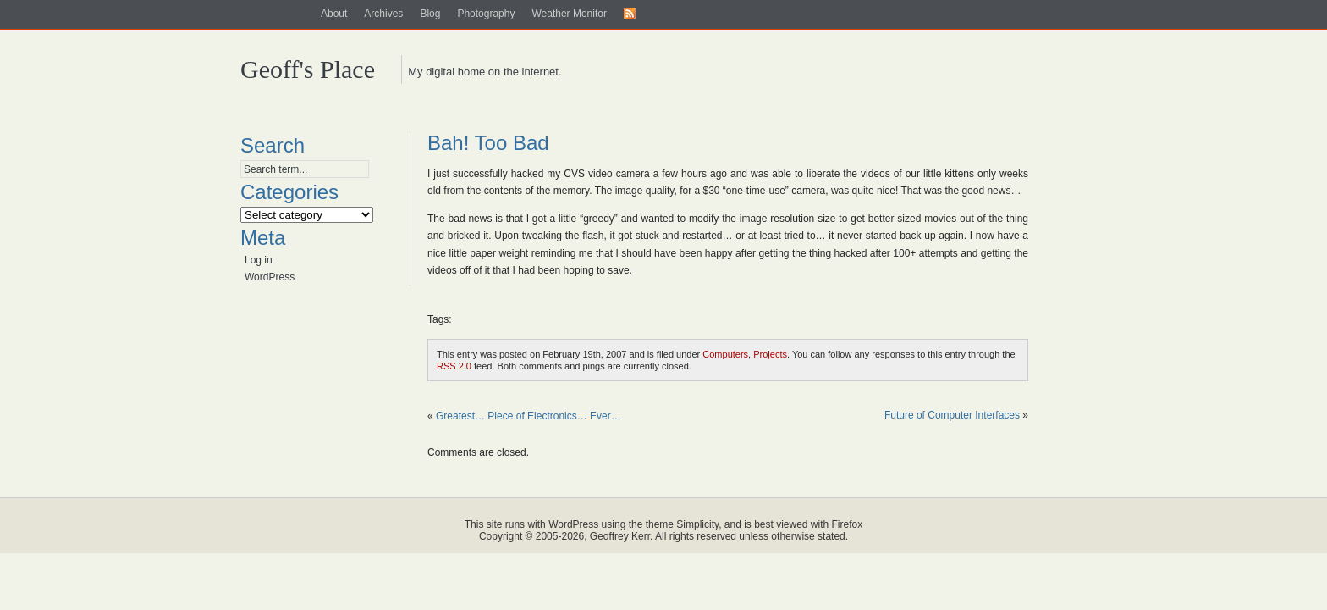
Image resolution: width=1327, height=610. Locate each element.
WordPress (270, 277)
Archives (383, 13)
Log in (259, 260)
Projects (770, 354)
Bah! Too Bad (488, 142)
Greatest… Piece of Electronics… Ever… (528, 416)
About (334, 13)
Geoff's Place (307, 69)
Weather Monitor (568, 13)
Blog (430, 13)
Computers (725, 354)
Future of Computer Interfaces (952, 415)
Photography (486, 13)
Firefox (847, 524)
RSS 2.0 (454, 366)
